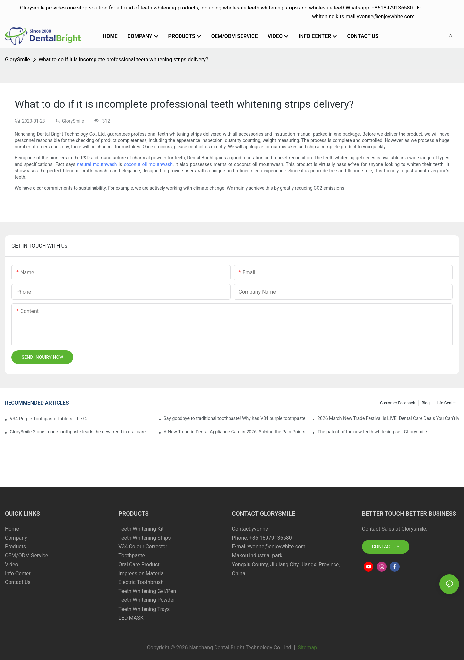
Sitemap (306, 647)
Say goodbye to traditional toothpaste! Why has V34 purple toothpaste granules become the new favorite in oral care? (234, 418)
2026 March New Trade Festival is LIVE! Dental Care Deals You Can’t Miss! (388, 418)
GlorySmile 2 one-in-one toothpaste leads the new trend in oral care (78, 431)
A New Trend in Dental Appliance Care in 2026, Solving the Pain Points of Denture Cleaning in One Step (234, 431)
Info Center (446, 403)
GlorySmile (17, 59)
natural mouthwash (97, 164)
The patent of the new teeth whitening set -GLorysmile (372, 431)
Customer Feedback (397, 403)
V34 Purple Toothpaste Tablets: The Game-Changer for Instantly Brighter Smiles (49, 418)
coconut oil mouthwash (148, 164)
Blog (426, 403)
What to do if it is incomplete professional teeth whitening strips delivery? (123, 59)
